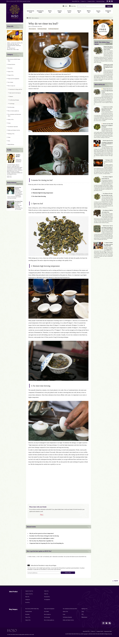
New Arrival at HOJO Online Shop (14, 60)
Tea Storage (11, 103)
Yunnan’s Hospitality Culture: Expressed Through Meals (108, 244)
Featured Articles (11, 64)
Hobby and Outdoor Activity (14, 130)
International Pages (100, 1)
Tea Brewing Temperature (53, 28)
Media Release (11, 144)
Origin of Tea (11, 75)
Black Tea (27, 596)
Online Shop (73, 6)
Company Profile (91, 1)
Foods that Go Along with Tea (15, 89)
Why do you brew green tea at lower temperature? (41, 533)
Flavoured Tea (47, 596)
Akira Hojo (40, 26)
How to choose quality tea (13, 110)
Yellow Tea (46, 591)
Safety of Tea (10, 119)
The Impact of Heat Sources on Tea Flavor (108, 161)
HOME (65, 6)
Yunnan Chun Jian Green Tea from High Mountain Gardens (108, 48)
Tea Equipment (47, 599)
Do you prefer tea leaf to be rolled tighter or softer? (41, 538)
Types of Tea (10, 71)
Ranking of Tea (11, 133)
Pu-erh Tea (27, 602)
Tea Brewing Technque (42, 28)
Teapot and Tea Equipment (13, 78)
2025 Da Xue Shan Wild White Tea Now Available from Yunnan (107, 125)
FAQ (9, 140)
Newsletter (10, 68)
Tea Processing (11, 107)
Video (9, 137)
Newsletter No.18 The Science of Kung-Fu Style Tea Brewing (44, 536)
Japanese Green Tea (29, 591)
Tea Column (10, 82)
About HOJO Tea (75, 1)
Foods (9, 123)
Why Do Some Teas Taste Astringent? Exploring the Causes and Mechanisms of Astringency (107, 143)
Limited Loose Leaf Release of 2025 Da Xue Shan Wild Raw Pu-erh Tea (107, 108)
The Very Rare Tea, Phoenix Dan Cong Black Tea (41, 540)
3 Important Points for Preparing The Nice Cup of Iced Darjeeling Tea (46, 543)
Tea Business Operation (13, 126)
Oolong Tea (27, 599)
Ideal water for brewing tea (15, 92)
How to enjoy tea (32, 28)
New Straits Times (18, 201)
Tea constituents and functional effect (14, 115)
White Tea (46, 593)
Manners (11, 96)
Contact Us (83, 1)
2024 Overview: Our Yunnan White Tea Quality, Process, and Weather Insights (107, 227)
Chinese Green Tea (29, 593)
